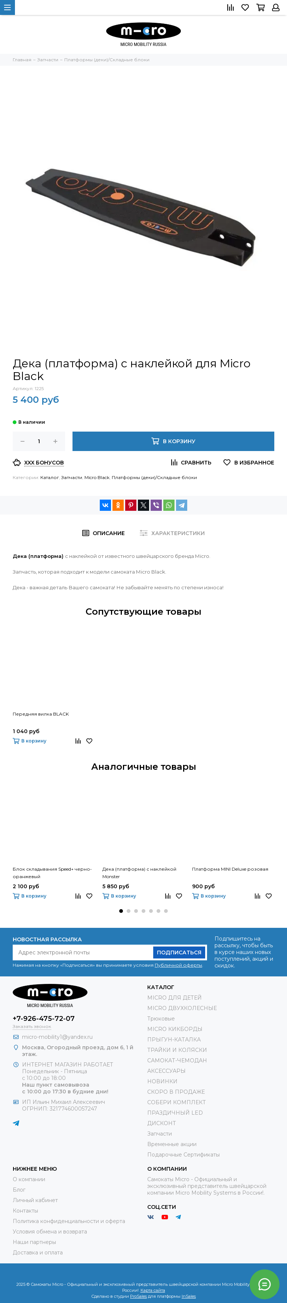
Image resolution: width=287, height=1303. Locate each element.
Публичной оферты (178, 965)
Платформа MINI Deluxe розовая (230, 869)
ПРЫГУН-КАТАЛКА (174, 1039)
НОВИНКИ (162, 1081)
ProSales (138, 1296)
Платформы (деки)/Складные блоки (154, 477)
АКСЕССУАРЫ (166, 1071)
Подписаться (179, 952)
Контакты (25, 1210)
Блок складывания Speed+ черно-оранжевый (52, 872)
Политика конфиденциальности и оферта (69, 1221)
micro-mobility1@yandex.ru (57, 1037)
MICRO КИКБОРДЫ (175, 1029)
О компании (29, 1179)
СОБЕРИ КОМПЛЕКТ (176, 1102)
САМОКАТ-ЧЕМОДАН (177, 1060)
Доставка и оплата (38, 1252)
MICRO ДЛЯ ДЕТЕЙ (174, 997)
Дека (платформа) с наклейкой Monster (139, 872)
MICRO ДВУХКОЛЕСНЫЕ (182, 1008)
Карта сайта (153, 1290)
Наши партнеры (34, 1242)
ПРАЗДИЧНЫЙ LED (175, 1112)
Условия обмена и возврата (50, 1231)
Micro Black (96, 477)
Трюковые (161, 1018)
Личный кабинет (35, 1200)
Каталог (49, 477)
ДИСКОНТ (161, 1123)
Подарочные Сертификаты (183, 1154)
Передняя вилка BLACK (41, 714)
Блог (19, 1189)
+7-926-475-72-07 (44, 1019)
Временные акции (172, 1144)
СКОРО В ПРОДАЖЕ (176, 1092)
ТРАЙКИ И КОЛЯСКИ (177, 1050)
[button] (121, 911)
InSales (189, 1296)
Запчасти (71, 477)
